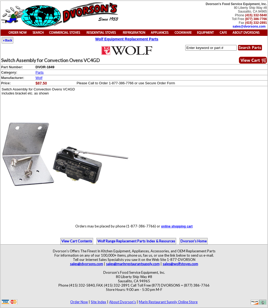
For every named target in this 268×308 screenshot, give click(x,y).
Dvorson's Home (193, 241)
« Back (7, 40)
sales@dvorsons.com (249, 26)
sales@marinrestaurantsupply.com (133, 264)
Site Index (98, 302)
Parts (40, 72)
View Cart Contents (76, 241)
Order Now (79, 302)
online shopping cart (176, 226)
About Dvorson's (122, 302)
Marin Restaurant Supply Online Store (168, 302)
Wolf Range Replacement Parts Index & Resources (136, 241)
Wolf (39, 78)
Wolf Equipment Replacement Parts (126, 39)
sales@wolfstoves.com (180, 264)
